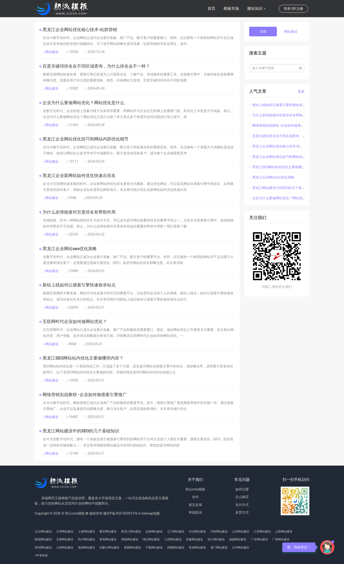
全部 (263, 31)
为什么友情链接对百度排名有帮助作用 (79, 212)
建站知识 (255, 8)
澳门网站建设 (219, 547)
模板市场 (231, 8)
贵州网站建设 (43, 547)
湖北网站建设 (151, 539)
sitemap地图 (150, 513)
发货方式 (242, 512)
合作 (195, 497)
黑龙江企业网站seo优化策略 (70, 248)
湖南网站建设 (129, 539)
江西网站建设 (173, 539)
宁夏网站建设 (154, 547)
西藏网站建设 (175, 547)
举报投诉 (195, 512)
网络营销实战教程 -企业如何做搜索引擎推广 (85, 394)
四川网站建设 (86, 539)
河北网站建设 (197, 531)
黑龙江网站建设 (131, 531)
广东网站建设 (259, 539)
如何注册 (242, 489)
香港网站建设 (197, 547)
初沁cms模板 (195, 489)
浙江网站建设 (216, 539)
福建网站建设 (237, 539)
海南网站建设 (86, 547)
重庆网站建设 (108, 531)
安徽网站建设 (194, 539)
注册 (299, 9)
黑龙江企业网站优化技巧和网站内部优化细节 (86, 138)
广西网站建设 (281, 539)
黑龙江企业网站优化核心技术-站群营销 (80, 29)
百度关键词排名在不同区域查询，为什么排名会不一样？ (96, 66)
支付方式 (242, 505)
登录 (287, 9)
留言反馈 (195, 505)
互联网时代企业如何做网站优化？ (75, 321)
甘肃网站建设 (64, 539)
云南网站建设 (64, 547)
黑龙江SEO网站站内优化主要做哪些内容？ (83, 357)
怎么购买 (242, 497)
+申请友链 (41, 555)
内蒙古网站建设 (109, 547)
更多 (301, 91)
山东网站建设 (240, 531)
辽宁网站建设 (175, 531)
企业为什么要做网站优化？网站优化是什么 (83, 102)
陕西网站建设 (43, 539)
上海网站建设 (86, 531)
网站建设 (51, 52)
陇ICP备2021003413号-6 (121, 513)
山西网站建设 (283, 531)
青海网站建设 (108, 539)
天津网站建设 (64, 531)
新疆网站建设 (132, 547)
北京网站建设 (43, 531)
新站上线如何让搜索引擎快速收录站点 (79, 284)
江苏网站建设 (262, 531)
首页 (211, 8)
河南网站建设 (219, 531)
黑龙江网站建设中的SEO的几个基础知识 (81, 430)
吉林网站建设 (154, 531)
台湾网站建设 (240, 547)
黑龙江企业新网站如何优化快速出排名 (79, 175)
